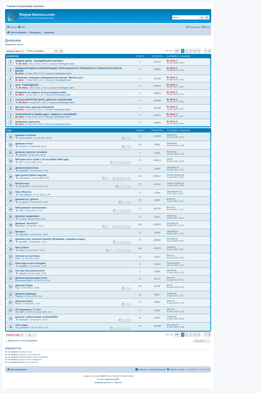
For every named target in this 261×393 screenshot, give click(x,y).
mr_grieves (24, 202)
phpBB (102, 376)
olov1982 (23, 242)
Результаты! (22, 183)
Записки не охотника (27, 256)
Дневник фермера (25, 293)
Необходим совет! (66, 64)
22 (125, 227)
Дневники (13, 40)
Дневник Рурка (24, 285)
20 (118, 227)
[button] (177, 51)
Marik (17, 258)
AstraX (22, 250)
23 (129, 227)
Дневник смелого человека (31, 152)
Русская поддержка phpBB (108, 379)
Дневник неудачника (27, 216)
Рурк (17, 288)
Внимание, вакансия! (27, 121)
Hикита (20, 44)
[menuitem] (21, 27)
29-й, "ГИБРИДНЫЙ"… (28, 85)
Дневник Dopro (24, 301)
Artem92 (22, 155)
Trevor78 (23, 146)
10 (129, 251)
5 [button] (198, 51)
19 (114, 227)
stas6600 (23, 266)
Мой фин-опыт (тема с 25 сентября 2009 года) (42, 159)
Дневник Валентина (26, 167)
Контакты (39, 6)
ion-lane (22, 219)
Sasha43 (170, 135)
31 (125, 178)
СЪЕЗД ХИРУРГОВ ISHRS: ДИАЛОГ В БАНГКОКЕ (43, 99)
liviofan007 (23, 320)
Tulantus (19, 296)
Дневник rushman (25, 135)
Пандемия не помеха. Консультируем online (40, 92)
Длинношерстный (23, 280)
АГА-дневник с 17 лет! (28, 309)
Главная (11, 6)
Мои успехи (22, 247)
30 (121, 178)
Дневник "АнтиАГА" (26, 223)
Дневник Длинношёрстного (31, 278)
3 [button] (190, 51)
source (170, 278)
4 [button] (194, 51)
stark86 (170, 247)
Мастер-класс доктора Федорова (34, 107)
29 (118, 178)
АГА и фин (21, 325)
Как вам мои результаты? (30, 270)
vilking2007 (24, 171)
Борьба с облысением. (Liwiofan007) (36, 317)
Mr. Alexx (23, 64)
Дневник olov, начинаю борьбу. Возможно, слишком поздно (50, 239)
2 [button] (186, 51)
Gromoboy (19, 226)
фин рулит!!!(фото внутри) (31, 175)
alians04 (22, 273)
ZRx (21, 162)
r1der (21, 210)
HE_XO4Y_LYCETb (24, 312)
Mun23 (170, 199)
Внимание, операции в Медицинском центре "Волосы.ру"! (49, 77)
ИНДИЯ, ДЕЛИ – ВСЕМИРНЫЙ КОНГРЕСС (39, 61)
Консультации (24, 6)
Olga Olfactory (23, 191)
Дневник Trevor (24, 143)
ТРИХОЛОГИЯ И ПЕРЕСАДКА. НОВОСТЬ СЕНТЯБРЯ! (46, 114)
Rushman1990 (25, 138)
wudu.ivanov (24, 178)
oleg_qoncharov (22, 327)
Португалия (172, 263)
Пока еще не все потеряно (30, 263)
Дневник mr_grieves (26, 199)
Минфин (20, 231)
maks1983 (23, 234)
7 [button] (205, 51)
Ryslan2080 (24, 186)
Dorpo (18, 303)
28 (114, 178)
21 (121, 227)
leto (168, 285)
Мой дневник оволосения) (30, 207)
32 (129, 178)
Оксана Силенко (174, 175)
